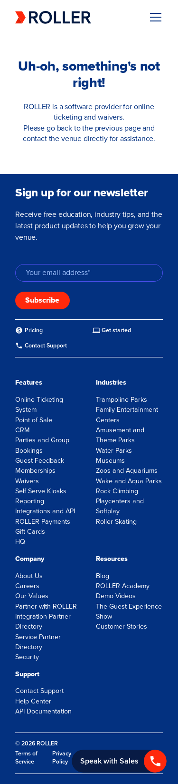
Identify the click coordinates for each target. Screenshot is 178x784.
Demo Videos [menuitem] (116, 596)
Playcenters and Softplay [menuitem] (120, 506)
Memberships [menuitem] (35, 471)
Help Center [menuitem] (33, 701)
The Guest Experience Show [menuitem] (129, 611)
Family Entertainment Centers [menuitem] (127, 415)
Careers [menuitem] (27, 586)
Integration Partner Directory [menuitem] (43, 621)
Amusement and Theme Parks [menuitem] (120, 435)
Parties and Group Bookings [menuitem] (42, 445)
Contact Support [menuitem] (39, 691)
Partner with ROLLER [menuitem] (46, 606)
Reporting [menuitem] (29, 501)
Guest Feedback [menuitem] (39, 461)
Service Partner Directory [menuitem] (38, 642)
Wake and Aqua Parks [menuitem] (129, 481)
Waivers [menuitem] (27, 481)
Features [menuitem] (28, 382)
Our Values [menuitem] (31, 596)
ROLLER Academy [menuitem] (123, 586)
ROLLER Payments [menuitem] (42, 522)
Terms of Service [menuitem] (26, 757)
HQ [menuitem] (20, 542)
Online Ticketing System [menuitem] (39, 405)
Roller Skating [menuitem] (116, 522)
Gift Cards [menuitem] (30, 532)
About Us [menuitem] (29, 576)
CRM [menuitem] (22, 430)
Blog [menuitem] (102, 576)
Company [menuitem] (29, 559)
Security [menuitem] (27, 657)
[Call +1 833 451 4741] (119, 761)
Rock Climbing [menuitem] (117, 491)
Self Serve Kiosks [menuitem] (40, 491)
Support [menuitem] (27, 674)
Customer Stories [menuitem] (121, 626)
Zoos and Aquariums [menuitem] (127, 471)
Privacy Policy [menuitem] (61, 757)
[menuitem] (29, 330)
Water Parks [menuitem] (114, 451)
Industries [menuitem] (111, 382)
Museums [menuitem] (110, 461)
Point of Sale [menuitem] (33, 420)
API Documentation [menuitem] (43, 711)
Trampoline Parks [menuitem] (121, 400)
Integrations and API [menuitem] (45, 511)
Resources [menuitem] (112, 559)
